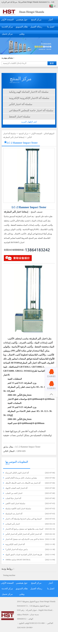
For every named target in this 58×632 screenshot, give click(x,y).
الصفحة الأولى (7, 19)
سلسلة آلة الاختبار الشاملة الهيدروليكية (28, 91)
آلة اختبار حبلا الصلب (13, 498)
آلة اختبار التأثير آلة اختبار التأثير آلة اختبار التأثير (23, 534)
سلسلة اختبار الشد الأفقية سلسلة (18, 508)
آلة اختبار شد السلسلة (13, 514)
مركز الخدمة (7, 27)
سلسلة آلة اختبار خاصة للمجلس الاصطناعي (31, 110)
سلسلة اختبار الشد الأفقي (15, 503)
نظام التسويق (22, 27)
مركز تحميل (7, 34)
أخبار (51, 19)
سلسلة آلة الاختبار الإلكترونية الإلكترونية (29, 98)
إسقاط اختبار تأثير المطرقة (13, 137)
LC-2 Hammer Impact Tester (28, 447)
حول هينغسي (22, 19)
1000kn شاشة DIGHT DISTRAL (18, 560)
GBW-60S (21, 451)
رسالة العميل (36, 27)
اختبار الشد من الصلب (13, 493)
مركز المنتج (36, 19)
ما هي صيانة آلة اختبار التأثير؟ (16, 549)
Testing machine (9, 575)
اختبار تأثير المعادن (12, 524)
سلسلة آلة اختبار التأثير (20, 104)
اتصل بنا (50, 27)
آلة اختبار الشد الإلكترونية (15, 544)
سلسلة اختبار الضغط (19, 116)
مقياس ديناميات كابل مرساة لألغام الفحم (21, 478)
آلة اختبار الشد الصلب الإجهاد (16, 488)
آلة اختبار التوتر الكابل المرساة (17, 473)
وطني (21, 34)
